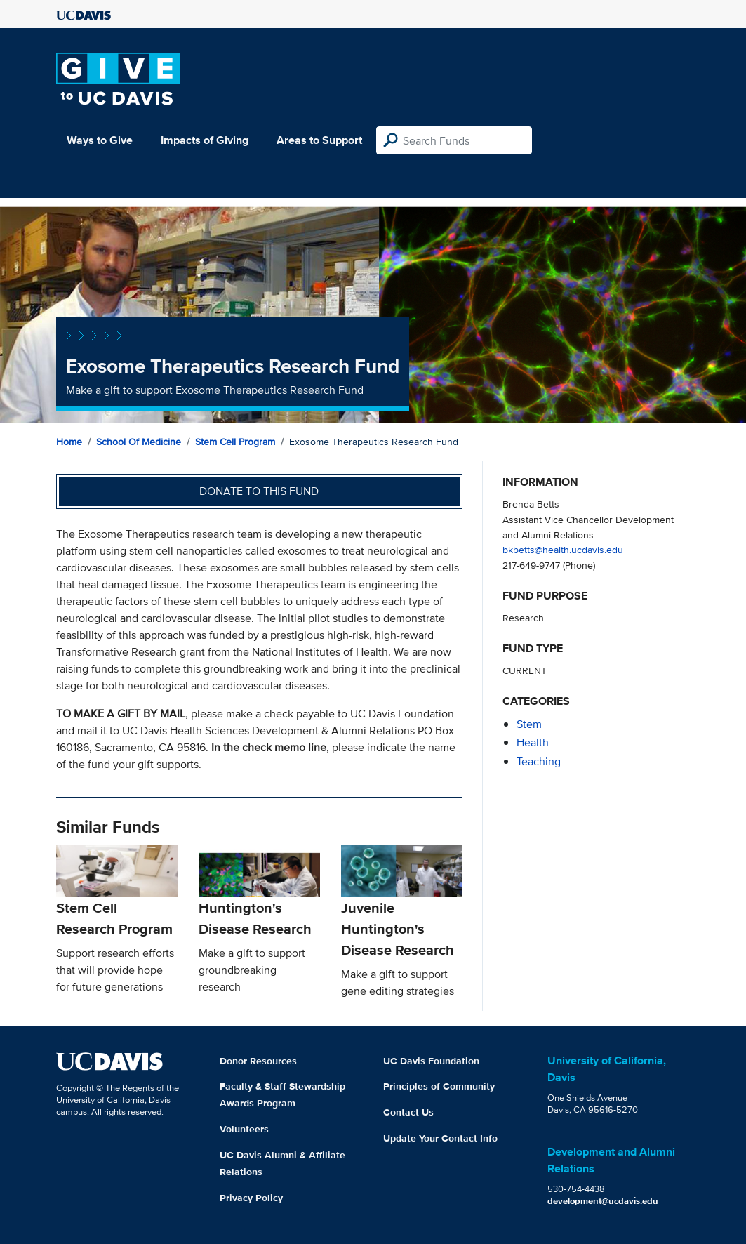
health (533, 742)
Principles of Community (439, 1086)
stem (529, 724)
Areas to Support (319, 140)
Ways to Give (100, 140)
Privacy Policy (251, 1198)
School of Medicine (138, 442)
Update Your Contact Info (440, 1138)
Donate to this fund (259, 491)
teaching (539, 761)
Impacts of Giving (204, 140)
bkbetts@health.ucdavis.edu (562, 549)
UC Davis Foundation (431, 1061)
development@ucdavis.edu (602, 1200)
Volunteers (244, 1129)
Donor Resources (258, 1061)
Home (69, 442)
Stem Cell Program (235, 442)
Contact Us (408, 1112)
